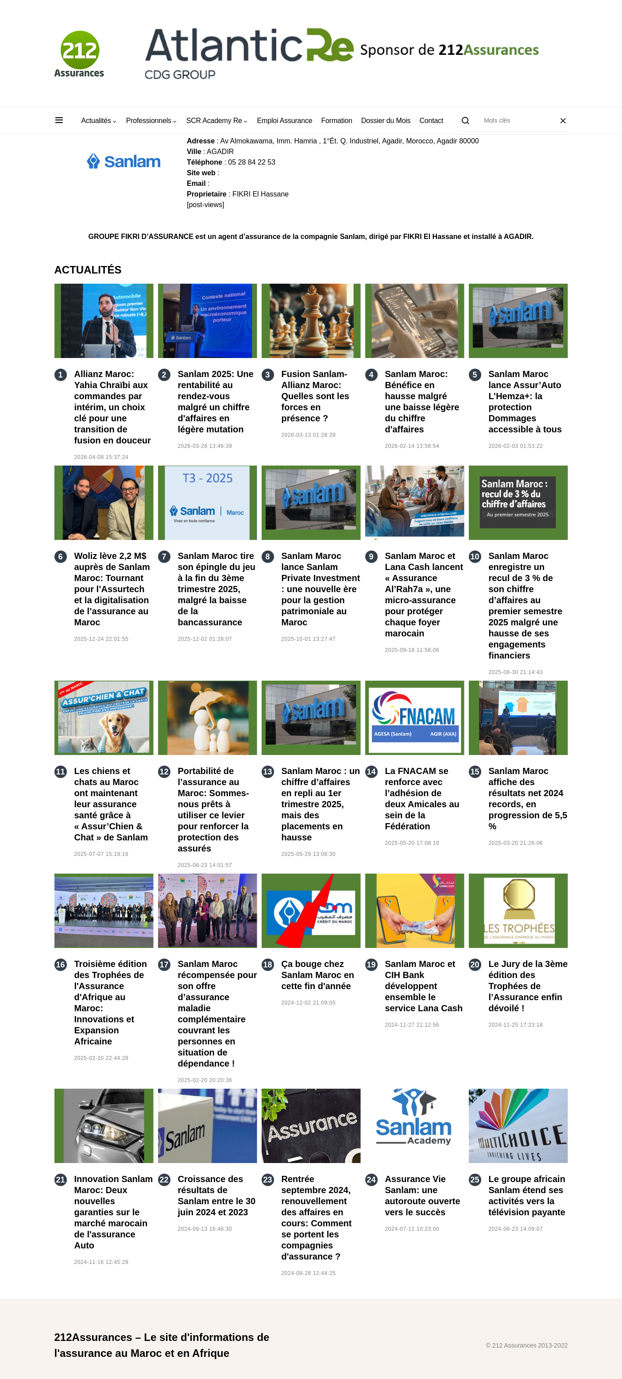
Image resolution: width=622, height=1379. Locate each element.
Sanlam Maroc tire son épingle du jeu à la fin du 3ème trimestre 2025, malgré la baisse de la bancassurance (217, 589)
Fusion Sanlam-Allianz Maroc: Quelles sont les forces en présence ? (315, 396)
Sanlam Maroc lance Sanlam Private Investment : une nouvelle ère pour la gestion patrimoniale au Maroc (321, 589)
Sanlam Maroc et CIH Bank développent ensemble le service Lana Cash (424, 986)
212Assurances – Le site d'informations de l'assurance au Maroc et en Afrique (162, 1345)
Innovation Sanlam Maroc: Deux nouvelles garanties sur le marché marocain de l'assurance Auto (113, 1212)
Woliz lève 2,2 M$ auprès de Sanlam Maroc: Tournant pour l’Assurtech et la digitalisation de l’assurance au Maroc (112, 589)
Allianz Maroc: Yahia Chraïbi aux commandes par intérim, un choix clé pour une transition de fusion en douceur (112, 407)
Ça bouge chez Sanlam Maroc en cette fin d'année (318, 975)
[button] (59, 121)
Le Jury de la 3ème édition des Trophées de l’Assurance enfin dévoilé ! (528, 986)
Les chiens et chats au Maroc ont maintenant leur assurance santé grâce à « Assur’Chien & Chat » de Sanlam (111, 804)
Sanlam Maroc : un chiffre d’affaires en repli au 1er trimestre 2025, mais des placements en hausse (321, 804)
